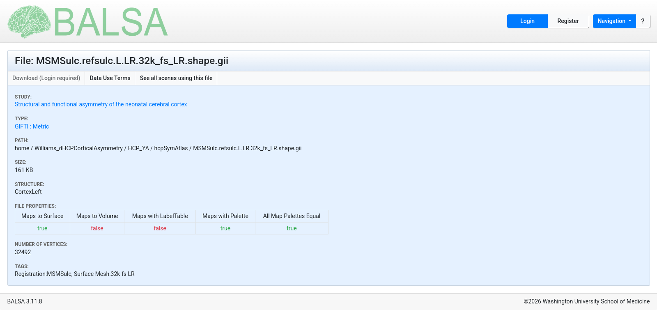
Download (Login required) (46, 78)
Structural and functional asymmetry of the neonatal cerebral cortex (101, 104)
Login (527, 21)
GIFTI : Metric (32, 126)
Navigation (612, 21)
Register (568, 21)
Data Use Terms (110, 78)
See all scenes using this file (176, 78)
